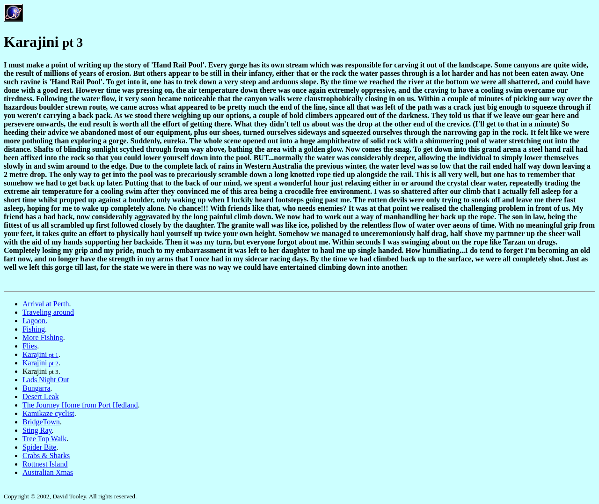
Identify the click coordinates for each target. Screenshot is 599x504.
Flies (29, 346)
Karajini (40, 354)
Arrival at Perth (45, 304)
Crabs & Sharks (46, 456)
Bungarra (36, 388)
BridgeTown (41, 422)
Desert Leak (40, 396)
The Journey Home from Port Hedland (80, 405)
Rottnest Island (44, 464)
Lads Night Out (45, 380)
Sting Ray (37, 430)
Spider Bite (39, 447)
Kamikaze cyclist (48, 413)
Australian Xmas (47, 472)
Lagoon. (34, 321)
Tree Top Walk (44, 439)
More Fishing (42, 337)
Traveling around (48, 312)
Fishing (33, 329)
